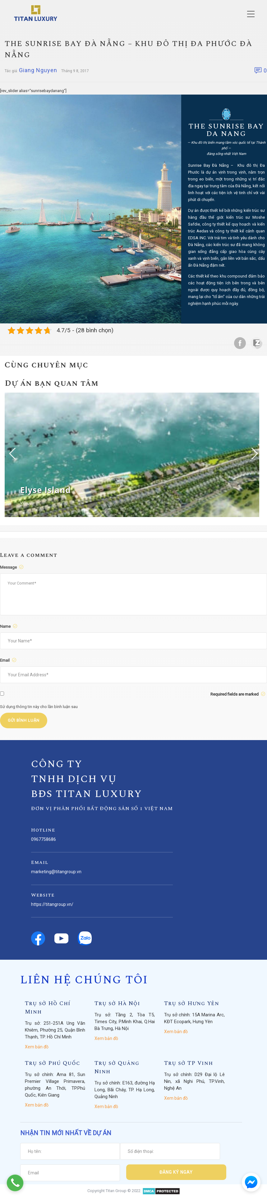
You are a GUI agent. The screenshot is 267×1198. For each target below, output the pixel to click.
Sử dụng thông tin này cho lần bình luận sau (39, 706)
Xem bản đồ (36, 1046)
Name (9, 626)
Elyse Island (45, 490)
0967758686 (43, 839)
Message (12, 567)
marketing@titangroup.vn (56, 871)
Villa (24, 503)
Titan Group (116, 1190)
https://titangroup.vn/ (52, 904)
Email (9, 660)
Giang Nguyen (38, 70)
